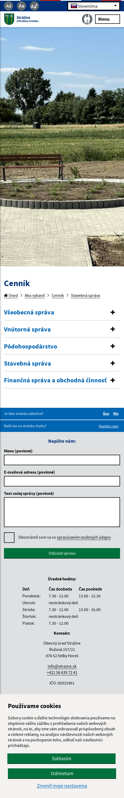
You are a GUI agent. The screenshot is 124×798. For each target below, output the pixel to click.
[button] (62, 312)
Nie (116, 413)
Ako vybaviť (35, 295)
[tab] (62, 312)
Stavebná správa (85, 295)
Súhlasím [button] (61, 758)
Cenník (58, 295)
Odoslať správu (62, 553)
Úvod (11, 295)
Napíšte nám (108, 426)
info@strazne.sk (62, 666)
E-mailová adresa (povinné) (29, 472)
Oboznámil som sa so (64, 537)
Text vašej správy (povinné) (29, 493)
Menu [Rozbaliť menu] (107, 19)
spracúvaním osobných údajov (84, 537)
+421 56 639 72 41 (62, 672)
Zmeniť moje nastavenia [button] (62, 785)
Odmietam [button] (62, 773)
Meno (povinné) (18, 450)
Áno (107, 413)
